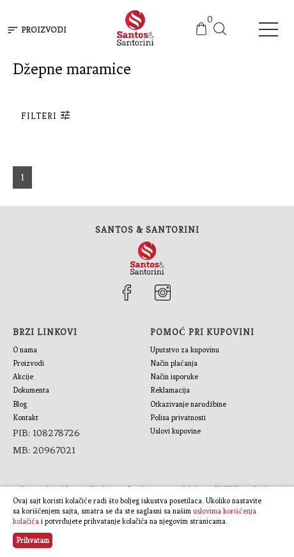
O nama (25, 349)
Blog (20, 404)
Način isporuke (174, 376)
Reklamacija (170, 390)
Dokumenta (31, 390)
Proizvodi (28, 363)
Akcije (23, 376)
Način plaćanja (173, 363)
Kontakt (25, 417)
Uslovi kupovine (175, 431)
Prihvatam (32, 540)
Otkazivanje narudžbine (188, 404)
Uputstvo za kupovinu (184, 349)
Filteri (46, 115)
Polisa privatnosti (178, 417)
